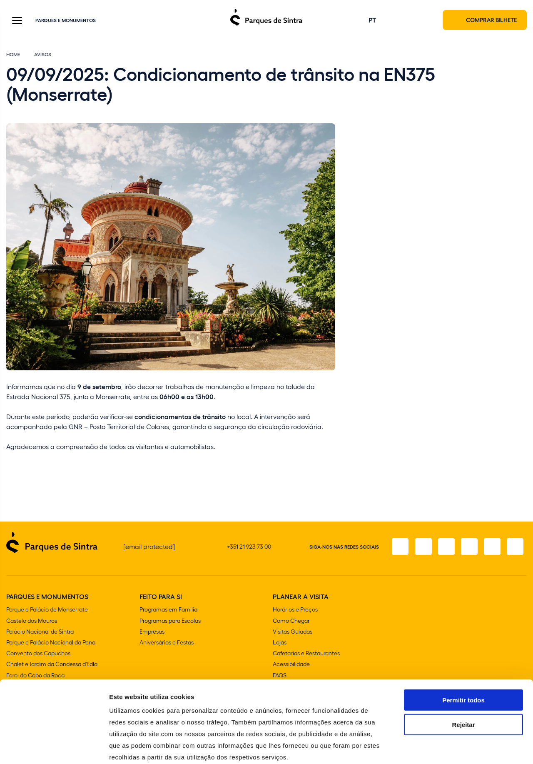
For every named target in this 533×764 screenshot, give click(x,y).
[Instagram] (421, 547)
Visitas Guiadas (292, 631)
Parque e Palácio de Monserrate (47, 610)
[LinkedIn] (515, 547)
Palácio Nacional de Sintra (40, 631)
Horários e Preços (295, 610)
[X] (445, 547)
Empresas (151, 631)
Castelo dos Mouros (31, 620)
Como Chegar (291, 620)
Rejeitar (463, 680)
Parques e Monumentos (65, 20)
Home (13, 55)
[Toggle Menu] (17, 21)
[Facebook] (398, 547)
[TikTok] (468, 547)
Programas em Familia (168, 610)
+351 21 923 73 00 (249, 546)
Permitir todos (463, 655)
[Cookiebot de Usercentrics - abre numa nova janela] (53, 748)
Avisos (42, 55)
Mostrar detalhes (457, 747)
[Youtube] (491, 547)
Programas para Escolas (170, 620)
